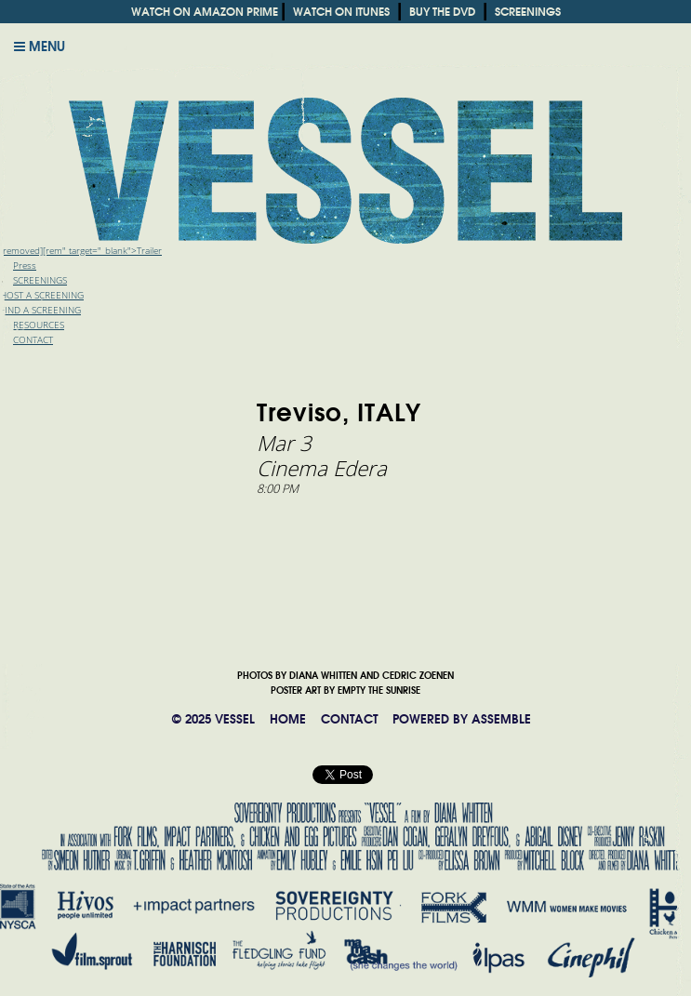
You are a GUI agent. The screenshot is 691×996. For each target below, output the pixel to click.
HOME (288, 719)
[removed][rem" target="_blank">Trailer (81, 251)
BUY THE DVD (442, 12)
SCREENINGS (528, 12)
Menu (39, 46)
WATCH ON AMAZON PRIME (204, 12)
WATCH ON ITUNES (341, 12)
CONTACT (349, 719)
